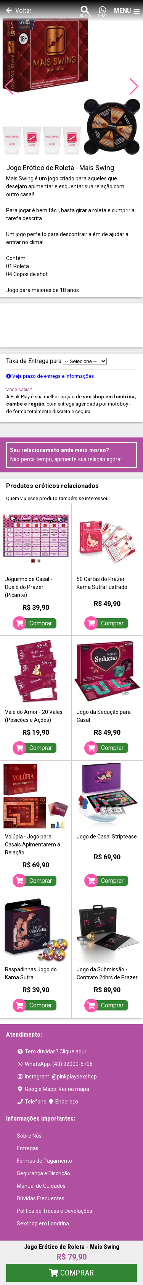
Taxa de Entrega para (56, 361)
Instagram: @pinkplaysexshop (57, 1076)
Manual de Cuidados (41, 1186)
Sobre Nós (29, 1136)
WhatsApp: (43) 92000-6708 (55, 1064)
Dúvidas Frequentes (40, 1198)
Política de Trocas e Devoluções (54, 1211)
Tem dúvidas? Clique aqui (51, 1051)
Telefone (32, 1102)
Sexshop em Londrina (43, 1223)
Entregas (28, 1148)
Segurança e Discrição (43, 1173)
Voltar (19, 10)
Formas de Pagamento (44, 1161)
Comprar (71, 1272)
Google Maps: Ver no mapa (53, 1089)
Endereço (63, 1102)
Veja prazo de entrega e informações (50, 376)
